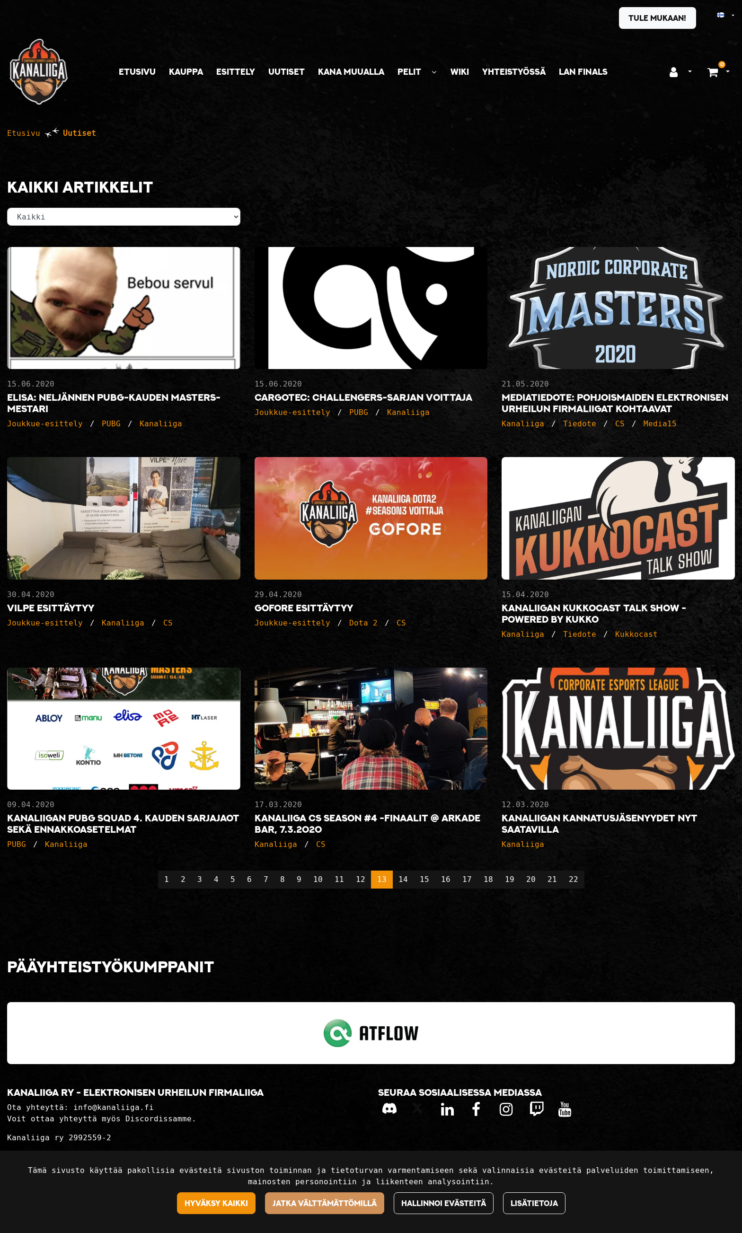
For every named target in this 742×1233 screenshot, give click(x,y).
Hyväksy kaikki (216, 1203)
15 (424, 879)
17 (467, 879)
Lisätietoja (534, 1203)
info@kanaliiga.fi (113, 1107)
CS (620, 423)
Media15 (660, 423)
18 (488, 879)
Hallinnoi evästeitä (443, 1203)
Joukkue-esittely (45, 423)
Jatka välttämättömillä (325, 1203)
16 (445, 879)
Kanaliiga (161, 423)
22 (573, 879)
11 (339, 879)
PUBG (111, 423)
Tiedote (579, 423)
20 (531, 879)
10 (318, 879)
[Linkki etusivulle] (39, 72)
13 (382, 879)
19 (509, 879)
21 (552, 879)
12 (360, 879)
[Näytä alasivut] (434, 72)
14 (403, 879)
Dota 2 (363, 622)
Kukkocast (636, 634)
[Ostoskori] (714, 72)
